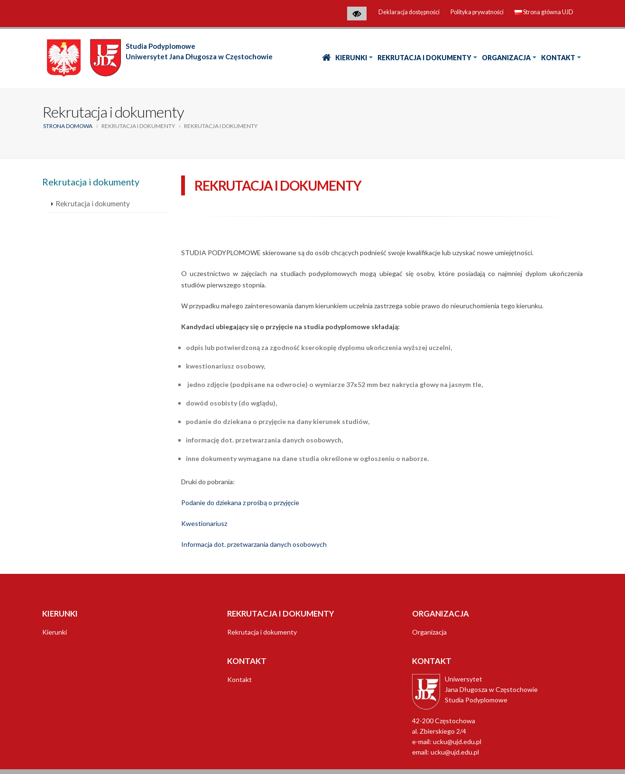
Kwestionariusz (204, 523)
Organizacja (506, 58)
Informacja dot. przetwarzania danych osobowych (254, 544)
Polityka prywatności (477, 12)
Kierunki (351, 58)
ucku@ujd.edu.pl (455, 752)
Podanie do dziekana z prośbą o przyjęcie (240, 502)
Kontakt (558, 58)
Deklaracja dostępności (409, 12)
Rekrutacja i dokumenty (424, 58)
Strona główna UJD (544, 12)
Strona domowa (67, 125)
